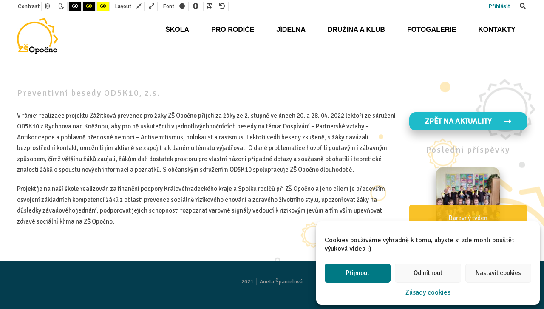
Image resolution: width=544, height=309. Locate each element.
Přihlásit (499, 6)
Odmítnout (428, 273)
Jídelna (290, 29)
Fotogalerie (431, 29)
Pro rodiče (232, 29)
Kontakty (497, 29)
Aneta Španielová (281, 281)
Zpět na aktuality (468, 121)
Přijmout (357, 273)
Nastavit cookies (498, 273)
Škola (177, 29)
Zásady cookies (427, 292)
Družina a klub (356, 29)
